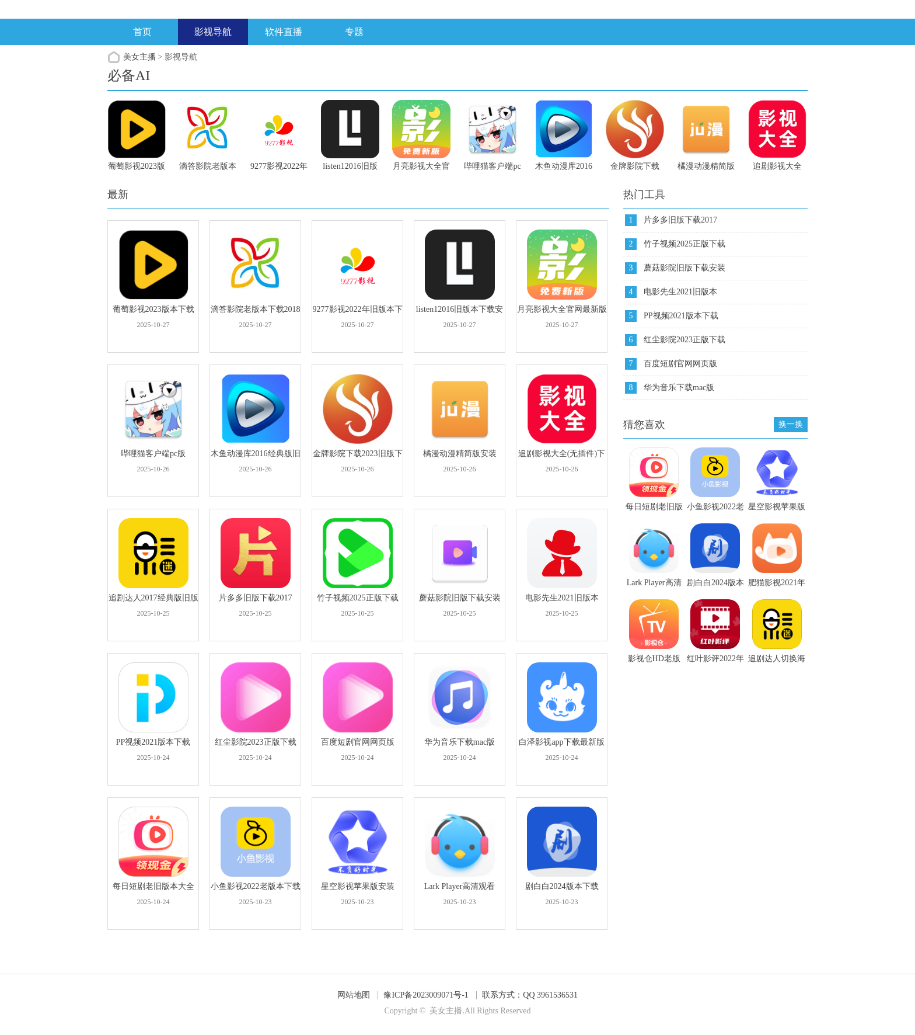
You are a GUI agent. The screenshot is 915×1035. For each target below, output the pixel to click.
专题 (354, 32)
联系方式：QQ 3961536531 (530, 995)
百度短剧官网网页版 (680, 363)
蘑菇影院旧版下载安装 (684, 267)
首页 (142, 32)
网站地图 (353, 995)
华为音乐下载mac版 (679, 387)
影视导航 (213, 32)
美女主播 (139, 57)
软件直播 (283, 32)
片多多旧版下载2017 (680, 220)
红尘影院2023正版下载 (684, 339)
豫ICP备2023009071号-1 (425, 995)
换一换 (790, 424)
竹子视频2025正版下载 (684, 243)
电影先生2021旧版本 (680, 291)
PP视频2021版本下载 (681, 315)
